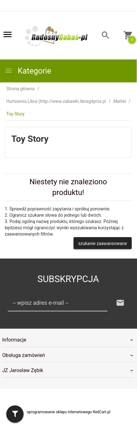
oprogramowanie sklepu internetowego (59, 412)
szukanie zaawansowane (102, 243)
